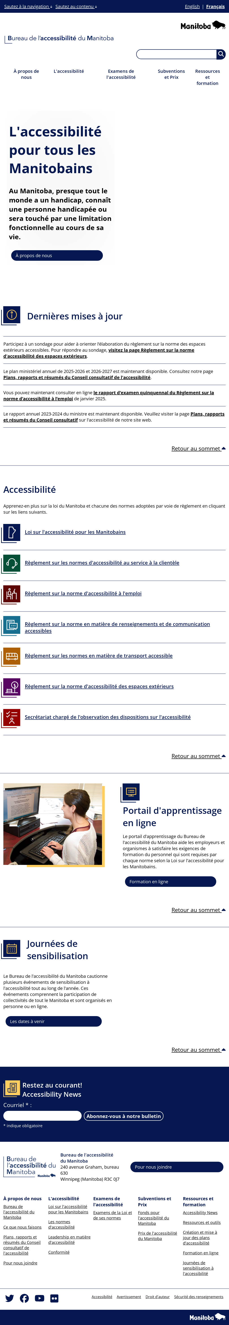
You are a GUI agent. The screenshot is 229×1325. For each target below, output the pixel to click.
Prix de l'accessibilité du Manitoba (157, 1235)
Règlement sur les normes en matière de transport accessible (99, 655)
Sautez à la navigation (28, 6)
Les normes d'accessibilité (61, 1224)
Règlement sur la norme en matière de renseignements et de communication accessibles (117, 627)
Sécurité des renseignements (198, 1296)
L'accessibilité (69, 71)
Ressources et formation (207, 77)
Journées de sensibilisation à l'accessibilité (198, 1268)
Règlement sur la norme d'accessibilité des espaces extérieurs (99, 686)
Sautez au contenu (76, 6)
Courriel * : (17, 1105)
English (192, 6)
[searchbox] (181, 54)
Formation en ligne (148, 882)
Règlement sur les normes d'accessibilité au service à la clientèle (102, 562)
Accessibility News (200, 1212)
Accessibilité (102, 1296)
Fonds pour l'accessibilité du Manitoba (153, 1218)
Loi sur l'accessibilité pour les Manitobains (75, 531)
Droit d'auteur (158, 1296)
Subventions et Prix (171, 74)
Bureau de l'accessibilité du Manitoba (18, 1212)
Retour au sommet (199, 448)
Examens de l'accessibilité (121, 74)
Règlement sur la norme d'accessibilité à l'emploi (83, 593)
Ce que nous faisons (22, 1227)
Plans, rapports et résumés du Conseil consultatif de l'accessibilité (22, 1245)
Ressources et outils (202, 1222)
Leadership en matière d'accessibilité (69, 1239)
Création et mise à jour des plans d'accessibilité (200, 1238)
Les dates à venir (27, 1021)
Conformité (59, 1252)
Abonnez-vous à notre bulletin (124, 1116)
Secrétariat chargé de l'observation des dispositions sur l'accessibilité (108, 716)
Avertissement (129, 1296)
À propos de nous (26, 74)
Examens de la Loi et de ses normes (112, 1215)
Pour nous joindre (153, 1167)
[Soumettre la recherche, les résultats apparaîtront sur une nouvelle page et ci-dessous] (221, 54)
